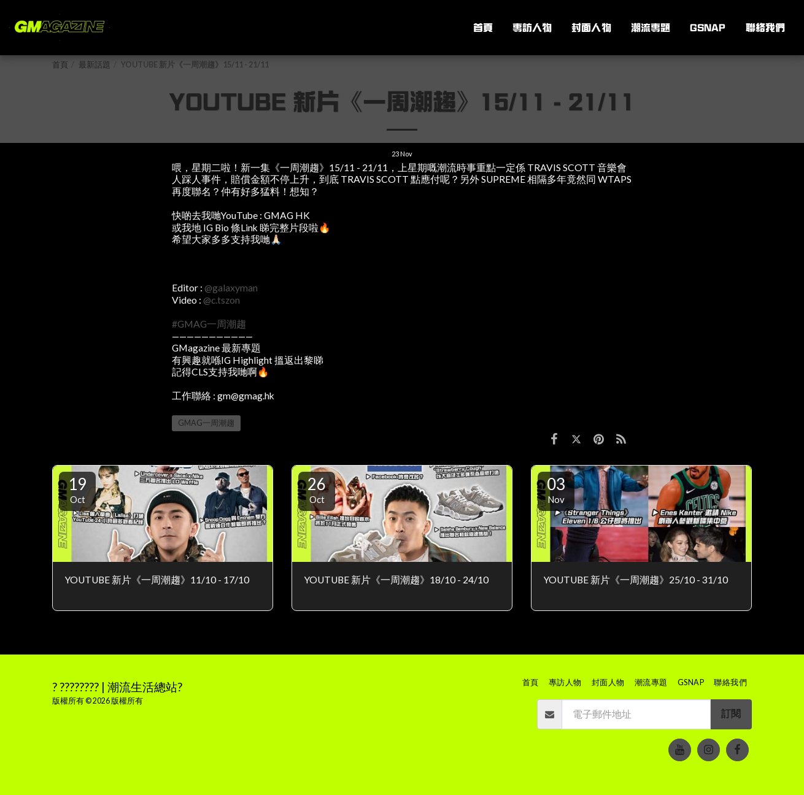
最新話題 (94, 64)
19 (77, 489)
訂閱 (731, 713)
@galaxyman (231, 287)
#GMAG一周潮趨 (209, 323)
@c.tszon (221, 299)
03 (556, 489)
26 (316, 489)
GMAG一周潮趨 (206, 423)
